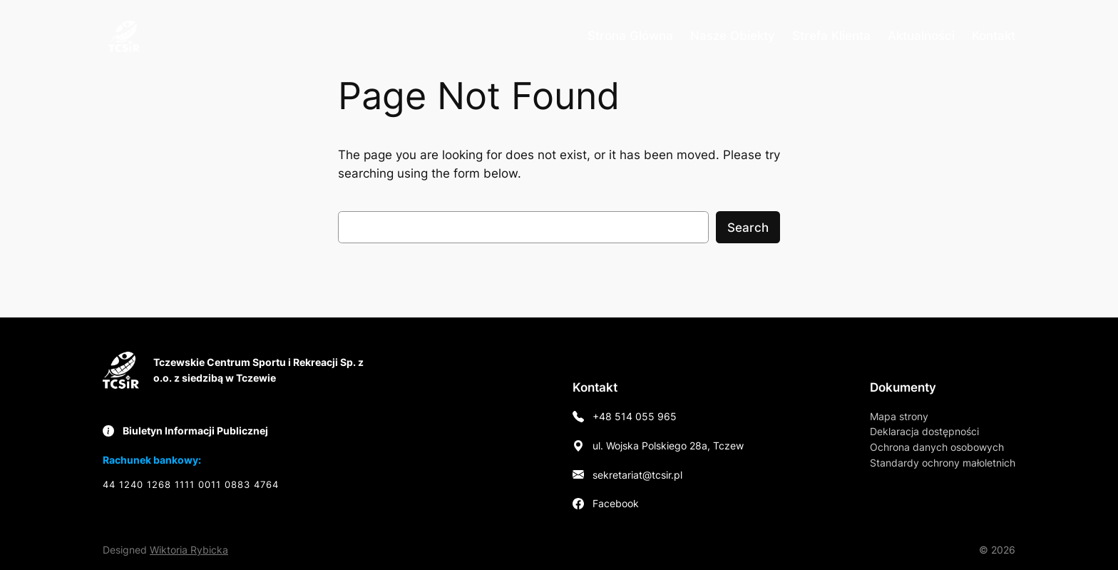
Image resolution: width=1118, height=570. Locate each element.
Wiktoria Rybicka (189, 550)
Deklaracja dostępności (924, 431)
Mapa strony (899, 416)
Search (748, 227)
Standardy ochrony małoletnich (942, 463)
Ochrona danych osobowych (937, 447)
